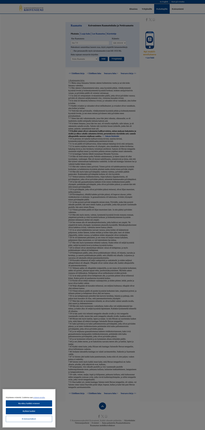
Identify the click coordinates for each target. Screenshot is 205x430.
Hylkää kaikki (29, 411)
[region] (29, 408)
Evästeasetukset (29, 419)
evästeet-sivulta (39, 397)
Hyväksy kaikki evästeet (29, 403)
